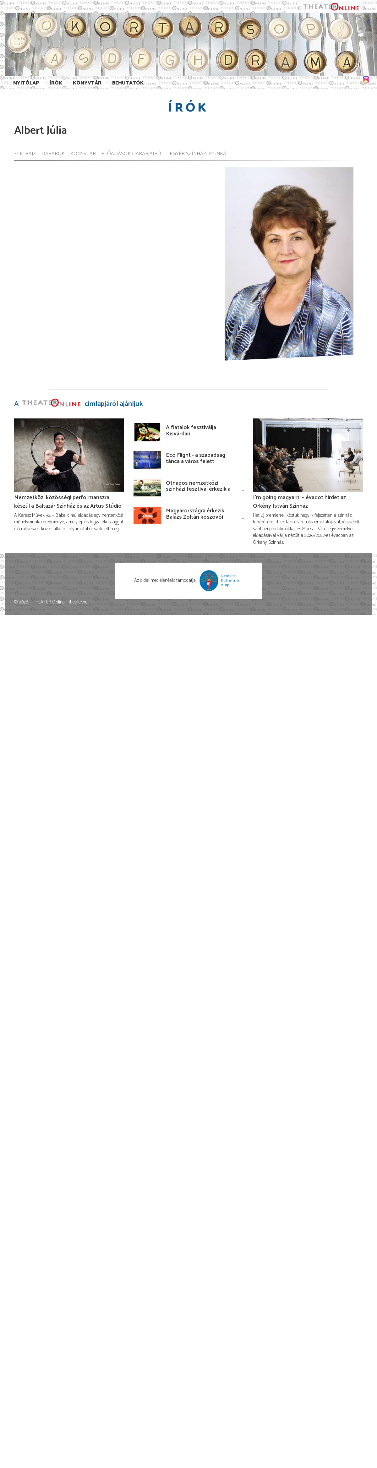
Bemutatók (128, 83)
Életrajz (25, 154)
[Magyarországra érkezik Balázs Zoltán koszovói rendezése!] (147, 515)
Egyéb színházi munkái (199, 154)
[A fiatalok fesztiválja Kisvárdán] (147, 432)
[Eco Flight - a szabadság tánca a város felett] (147, 460)
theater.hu (78, 602)
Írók (56, 83)
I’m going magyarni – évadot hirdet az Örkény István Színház (299, 501)
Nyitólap (26, 83)
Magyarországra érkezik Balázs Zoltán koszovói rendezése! (195, 517)
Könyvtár (87, 83)
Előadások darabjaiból (132, 154)
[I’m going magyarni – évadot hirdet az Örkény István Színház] (308, 455)
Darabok (53, 154)
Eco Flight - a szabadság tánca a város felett (195, 458)
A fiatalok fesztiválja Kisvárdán (191, 431)
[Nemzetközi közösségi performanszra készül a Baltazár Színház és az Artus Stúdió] (69, 455)
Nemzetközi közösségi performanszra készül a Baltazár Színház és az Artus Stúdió (68, 501)
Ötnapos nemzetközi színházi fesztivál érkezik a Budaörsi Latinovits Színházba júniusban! (198, 492)
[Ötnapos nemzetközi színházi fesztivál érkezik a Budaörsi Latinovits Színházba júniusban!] (147, 488)
